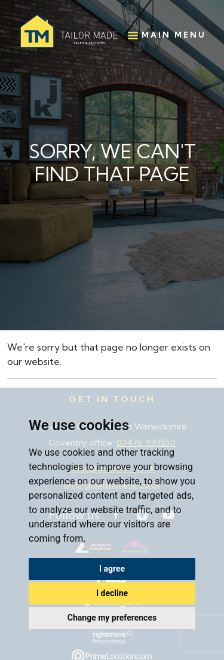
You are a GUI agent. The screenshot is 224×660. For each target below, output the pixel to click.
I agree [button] (112, 568)
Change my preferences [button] (112, 617)
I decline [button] (112, 593)
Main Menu (167, 35)
